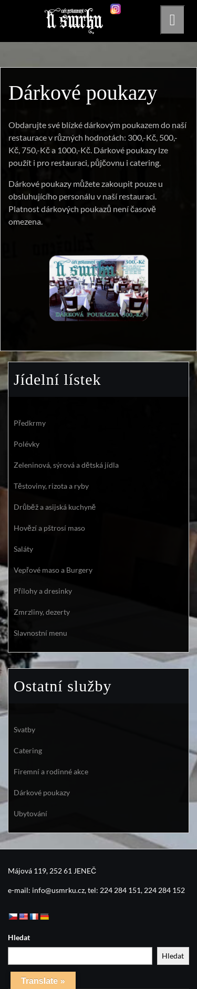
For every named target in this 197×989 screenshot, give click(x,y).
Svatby (24, 729)
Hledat (19, 937)
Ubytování (30, 813)
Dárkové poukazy (42, 792)
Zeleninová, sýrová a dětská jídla (66, 464)
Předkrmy (30, 422)
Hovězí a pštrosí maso (49, 527)
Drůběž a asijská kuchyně (55, 506)
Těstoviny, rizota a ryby (51, 485)
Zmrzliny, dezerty (42, 611)
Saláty (23, 548)
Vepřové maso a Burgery (53, 569)
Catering (28, 750)
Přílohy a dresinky (43, 590)
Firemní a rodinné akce (51, 771)
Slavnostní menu (40, 632)
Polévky (26, 443)
